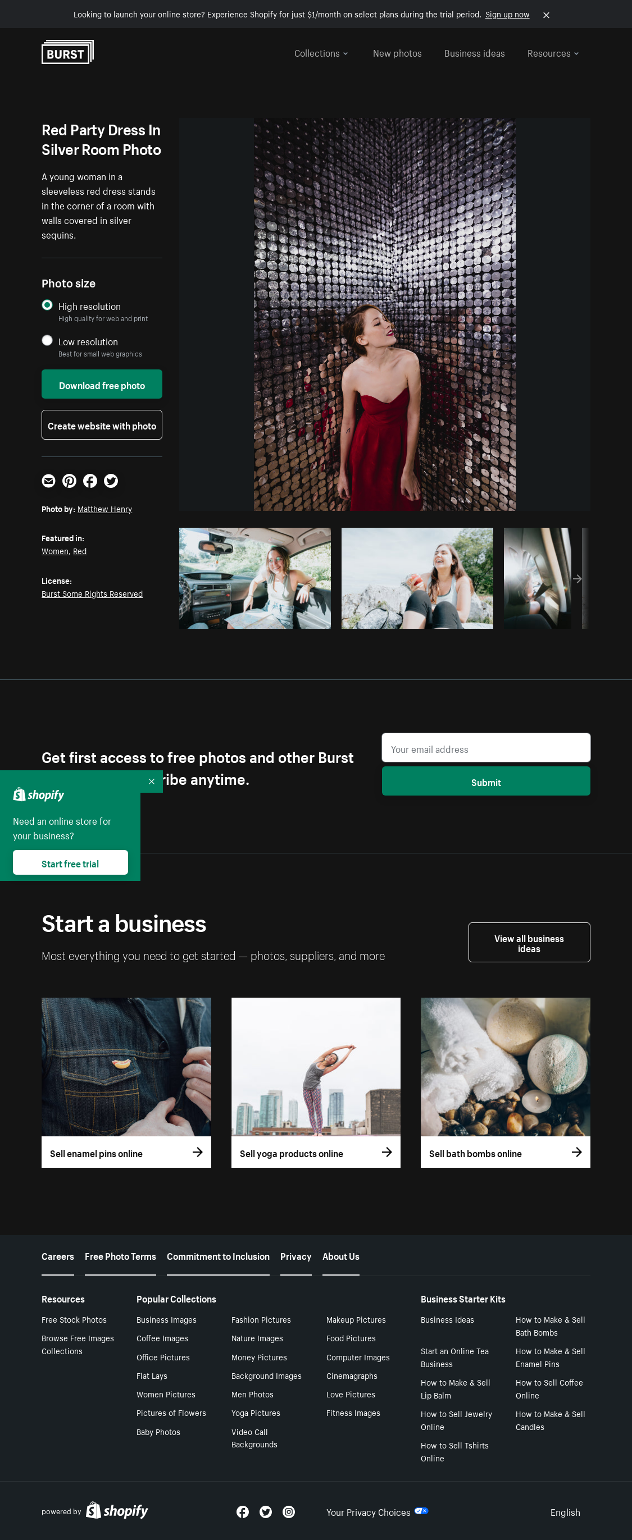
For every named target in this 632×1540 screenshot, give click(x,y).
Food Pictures (351, 1337)
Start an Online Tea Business (455, 1356)
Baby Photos (158, 1431)
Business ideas (474, 51)
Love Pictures (350, 1393)
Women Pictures (166, 1393)
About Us (341, 1254)
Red (80, 550)
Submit (486, 781)
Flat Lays (152, 1375)
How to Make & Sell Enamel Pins (550, 1356)
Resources (553, 51)
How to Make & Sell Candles (550, 1419)
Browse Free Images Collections (78, 1343)
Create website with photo (102, 424)
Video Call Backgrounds (254, 1437)
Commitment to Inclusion (218, 1254)
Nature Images (257, 1337)
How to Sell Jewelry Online (456, 1419)
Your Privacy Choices (377, 1511)
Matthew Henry (105, 508)
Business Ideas (447, 1319)
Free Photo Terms (120, 1254)
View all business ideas (529, 942)
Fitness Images (353, 1412)
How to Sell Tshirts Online (455, 1451)
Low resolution (88, 341)
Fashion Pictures (261, 1319)
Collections (321, 51)
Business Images (167, 1319)
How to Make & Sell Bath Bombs (550, 1325)
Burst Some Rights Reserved (92, 593)
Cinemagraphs (352, 1375)
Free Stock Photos (74, 1319)
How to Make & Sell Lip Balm (455, 1388)
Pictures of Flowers (171, 1412)
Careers (58, 1254)
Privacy (296, 1254)
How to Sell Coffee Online (549, 1388)
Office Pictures (163, 1356)
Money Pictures (259, 1356)
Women (55, 550)
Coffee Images (162, 1337)
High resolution (89, 305)
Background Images (266, 1375)
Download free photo (102, 384)
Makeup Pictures (356, 1319)
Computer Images (358, 1356)
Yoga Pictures (255, 1412)
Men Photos (252, 1393)
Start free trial (70, 862)
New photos (397, 51)
